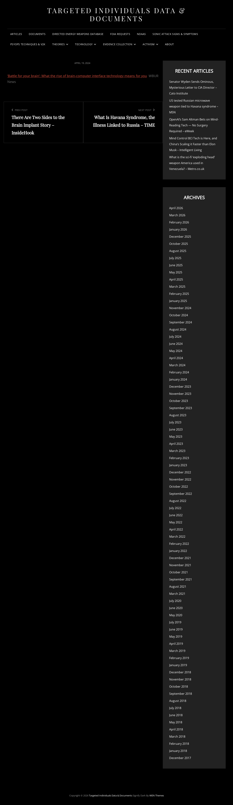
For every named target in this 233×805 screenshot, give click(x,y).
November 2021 (180, 565)
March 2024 (177, 365)
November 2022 (180, 479)
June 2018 (176, 715)
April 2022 (176, 529)
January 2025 (178, 301)
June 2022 (176, 515)
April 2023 (176, 444)
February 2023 (179, 458)
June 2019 (176, 629)
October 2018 (178, 687)
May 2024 (175, 351)
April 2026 (176, 208)
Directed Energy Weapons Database (77, 34)
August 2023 (177, 415)
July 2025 (175, 258)
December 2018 (180, 672)
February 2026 (179, 222)
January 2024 (178, 379)
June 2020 (176, 608)
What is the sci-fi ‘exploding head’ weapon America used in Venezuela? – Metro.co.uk (192, 163)
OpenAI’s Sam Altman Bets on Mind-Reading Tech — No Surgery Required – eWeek (194, 125)
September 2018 (180, 694)
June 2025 (176, 265)
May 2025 (175, 272)
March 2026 (177, 215)
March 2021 (177, 594)
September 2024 (180, 322)
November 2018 (180, 679)
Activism (149, 44)
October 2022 (178, 487)
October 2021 (178, 572)
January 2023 (178, 465)
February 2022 (179, 544)
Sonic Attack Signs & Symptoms (175, 34)
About (169, 44)
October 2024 (178, 315)
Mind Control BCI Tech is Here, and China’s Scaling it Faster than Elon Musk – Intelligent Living (193, 144)
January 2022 (178, 551)
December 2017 (180, 758)
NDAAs (141, 34)
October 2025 (178, 244)
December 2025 (180, 237)
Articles (16, 34)
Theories (58, 44)
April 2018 (176, 729)
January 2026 (178, 229)
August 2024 (177, 329)
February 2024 (179, 372)
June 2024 (176, 344)
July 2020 (175, 601)
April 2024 (176, 358)
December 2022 (180, 472)
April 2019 (176, 644)
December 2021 (180, 558)
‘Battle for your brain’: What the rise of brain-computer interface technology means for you (77, 76)
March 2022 (177, 537)
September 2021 (180, 579)
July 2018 (175, 708)
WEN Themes (156, 795)
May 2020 (175, 615)
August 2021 (177, 587)
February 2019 (179, 658)
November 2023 (180, 394)
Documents (37, 34)
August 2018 (177, 701)
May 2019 (175, 637)
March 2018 (177, 736)
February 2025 (179, 294)
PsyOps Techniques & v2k (27, 44)
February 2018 (179, 744)
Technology (84, 44)
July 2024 (175, 337)
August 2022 (177, 501)
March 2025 (177, 287)
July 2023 (175, 422)
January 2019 (178, 665)
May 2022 (175, 522)
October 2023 (178, 401)
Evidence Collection (118, 44)
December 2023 (180, 387)
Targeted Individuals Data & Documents (116, 14)
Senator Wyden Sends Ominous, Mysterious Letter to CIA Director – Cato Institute (193, 87)
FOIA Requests (120, 34)
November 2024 (180, 308)
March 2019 (177, 651)
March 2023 (177, 451)
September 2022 (180, 494)
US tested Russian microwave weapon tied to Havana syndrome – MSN (193, 106)
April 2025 (176, 279)
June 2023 (176, 429)
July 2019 (175, 622)
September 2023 (180, 408)
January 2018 (178, 751)
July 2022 (175, 508)
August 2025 (177, 251)
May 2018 (175, 722)
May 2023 (175, 437)
